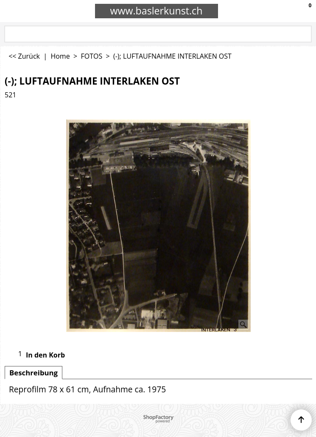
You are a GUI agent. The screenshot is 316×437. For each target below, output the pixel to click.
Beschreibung (33, 372)
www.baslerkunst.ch (156, 10)
